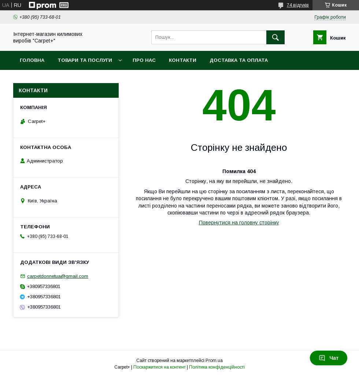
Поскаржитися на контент (159, 367)
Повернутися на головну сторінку (239, 222)
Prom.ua (214, 360)
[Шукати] (275, 37)
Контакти (182, 60)
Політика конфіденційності (217, 367)
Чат (328, 358)
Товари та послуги (85, 60)
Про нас (144, 60)
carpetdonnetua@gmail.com (57, 276)
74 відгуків (298, 5)
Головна (32, 60)
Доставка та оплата (239, 60)
